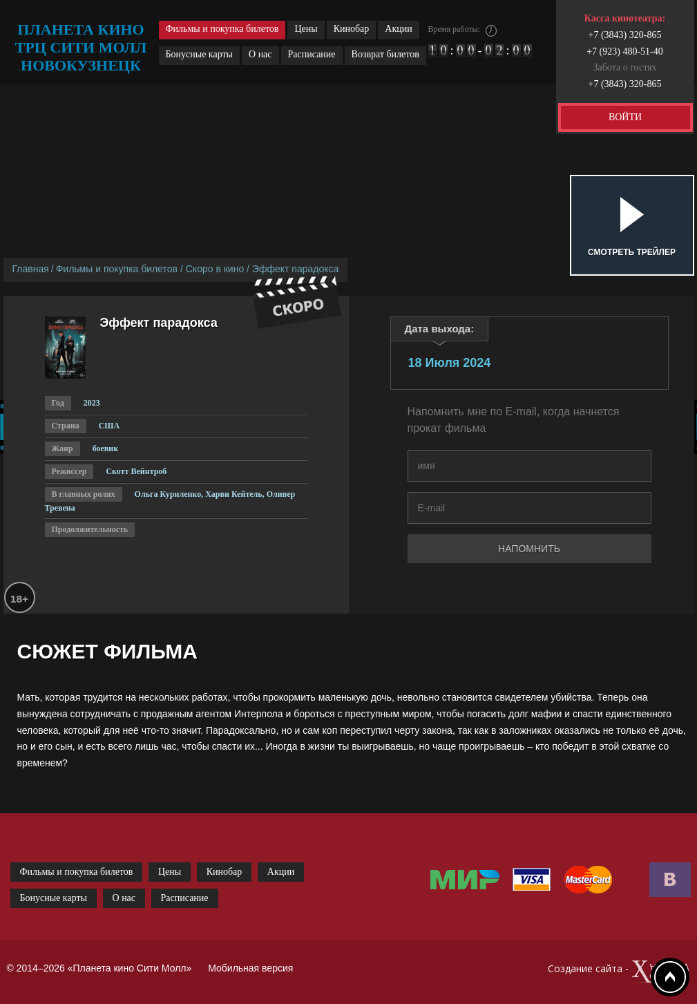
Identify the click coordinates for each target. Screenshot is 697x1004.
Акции (398, 28)
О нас (260, 54)
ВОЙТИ (625, 117)
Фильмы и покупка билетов (222, 28)
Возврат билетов (385, 54)
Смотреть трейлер (632, 252)
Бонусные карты (199, 54)
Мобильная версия (250, 968)
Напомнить (529, 548)
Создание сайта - (619, 971)
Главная (30, 268)
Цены (305, 28)
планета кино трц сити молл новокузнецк (81, 47)
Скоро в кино (215, 268)
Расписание (312, 54)
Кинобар (352, 28)
